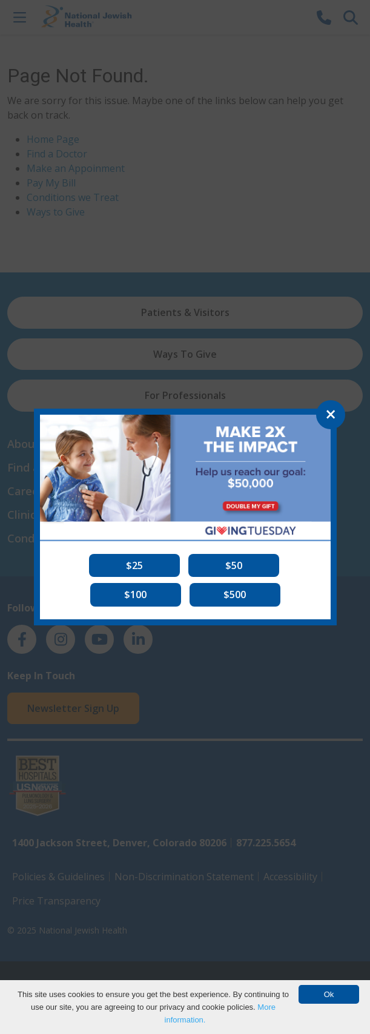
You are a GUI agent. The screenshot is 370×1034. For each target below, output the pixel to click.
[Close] (330, 414)
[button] (134, 565)
